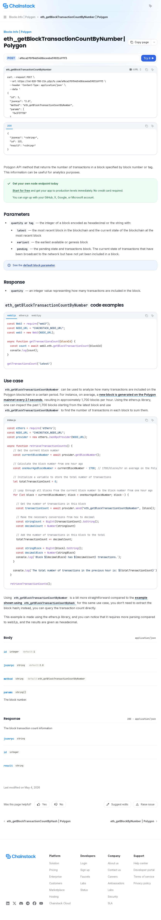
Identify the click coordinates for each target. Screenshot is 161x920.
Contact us (114, 869)
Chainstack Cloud (60, 903)
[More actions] (156, 6)
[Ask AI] (152, 69)
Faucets (85, 876)
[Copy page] (139, 42)
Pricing (53, 869)
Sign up (85, 869)
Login (83, 863)
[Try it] (148, 58)
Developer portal (144, 869)
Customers (55, 883)
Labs (83, 883)
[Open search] (144, 6)
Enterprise (55, 876)
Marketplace (57, 889)
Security (113, 896)
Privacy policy (142, 883)
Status (84, 889)
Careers (113, 876)
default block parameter (39, 265)
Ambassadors (116, 883)
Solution (54, 863)
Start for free (21, 190)
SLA (110, 903)
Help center (141, 863)
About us (113, 863)
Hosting (54, 896)
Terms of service (144, 876)
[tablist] (73, 126)
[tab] (9, 126)
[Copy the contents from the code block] (146, 69)
